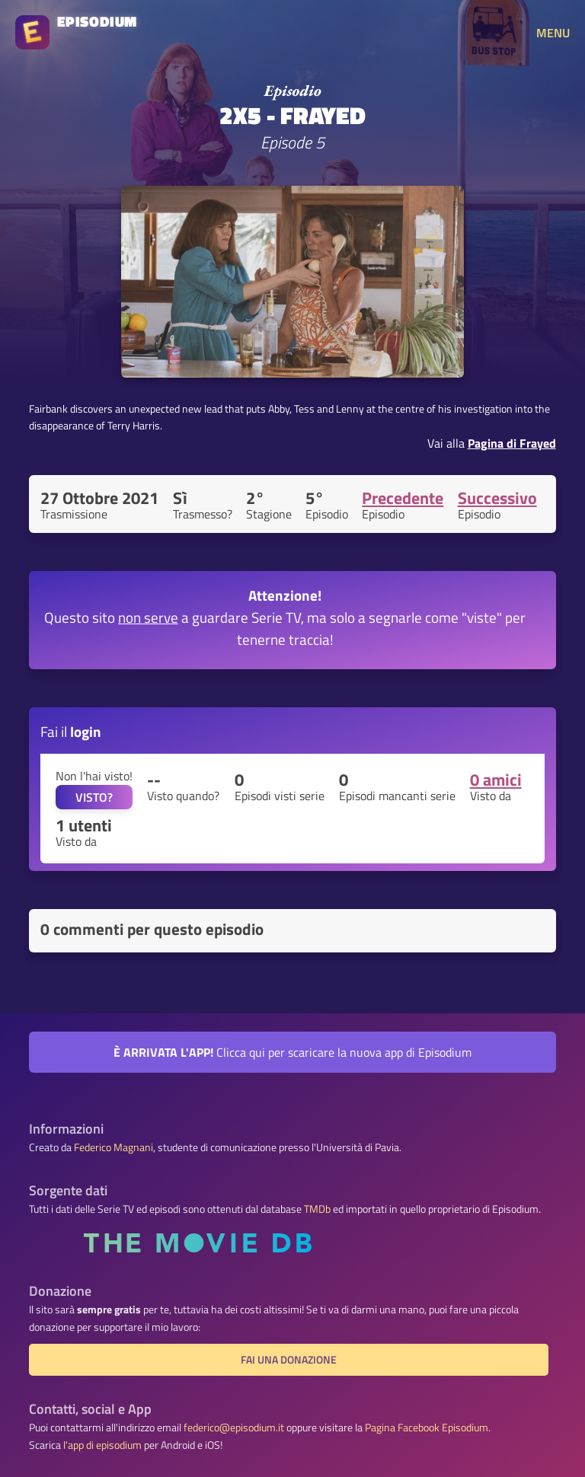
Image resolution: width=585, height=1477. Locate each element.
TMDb (317, 1209)
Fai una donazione (289, 1359)
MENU (553, 33)
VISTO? (94, 797)
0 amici (496, 780)
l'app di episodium (102, 1445)
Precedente (402, 498)
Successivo (497, 498)
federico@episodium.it (234, 1427)
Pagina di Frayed (512, 443)
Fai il (70, 731)
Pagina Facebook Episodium (426, 1427)
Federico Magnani (113, 1147)
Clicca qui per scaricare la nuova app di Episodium (292, 1052)
